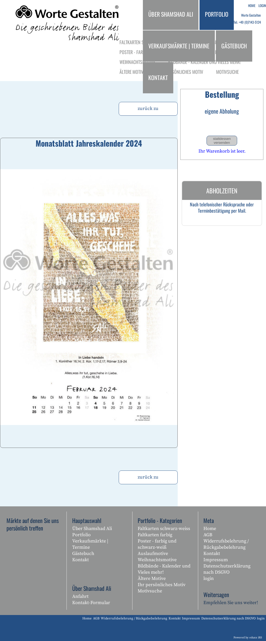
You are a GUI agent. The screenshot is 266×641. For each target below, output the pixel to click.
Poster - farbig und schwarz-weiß (157, 544)
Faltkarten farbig (155, 535)
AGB (207, 535)
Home (209, 529)
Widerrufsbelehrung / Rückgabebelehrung (226, 544)
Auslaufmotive (153, 554)
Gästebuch (83, 554)
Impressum (215, 560)
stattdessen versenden (222, 141)
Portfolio (81, 535)
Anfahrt (80, 596)
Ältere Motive (152, 578)
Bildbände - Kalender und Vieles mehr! (164, 569)
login (208, 578)
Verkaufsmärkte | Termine (90, 544)
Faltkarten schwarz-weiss (164, 529)
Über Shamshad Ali (92, 529)
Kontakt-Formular (91, 603)
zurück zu (148, 109)
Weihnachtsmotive (157, 560)
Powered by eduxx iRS (248, 637)
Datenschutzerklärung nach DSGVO (226, 569)
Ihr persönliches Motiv (161, 585)
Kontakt (80, 560)
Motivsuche (150, 591)
